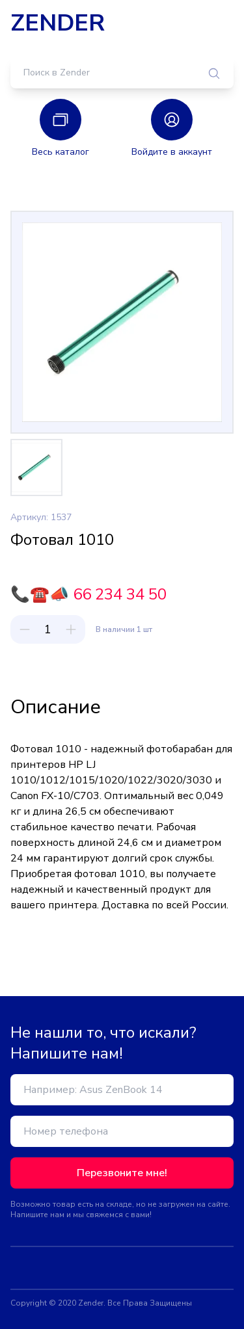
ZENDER (57, 23)
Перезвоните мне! (122, 1173)
